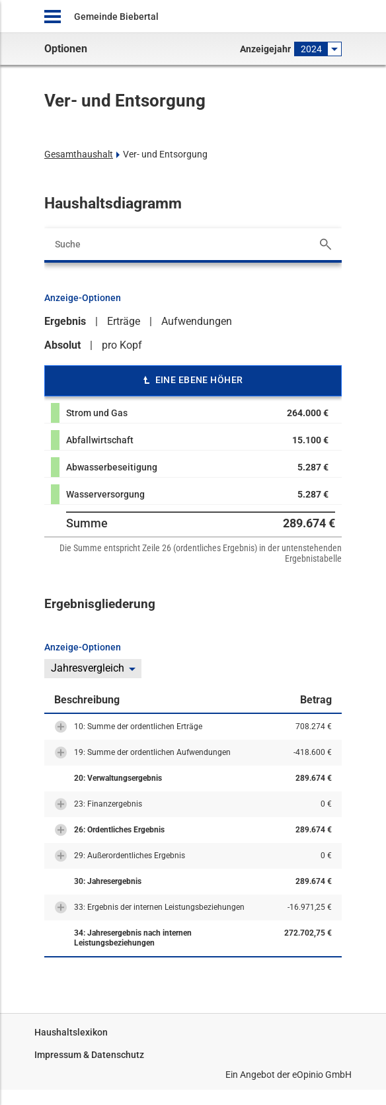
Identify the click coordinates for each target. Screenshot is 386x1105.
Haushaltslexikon (71, 1032)
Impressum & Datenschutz (89, 1054)
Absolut (62, 345)
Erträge (123, 321)
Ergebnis (65, 321)
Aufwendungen (196, 321)
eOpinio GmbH (322, 1074)
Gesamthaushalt (78, 154)
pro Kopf (122, 345)
